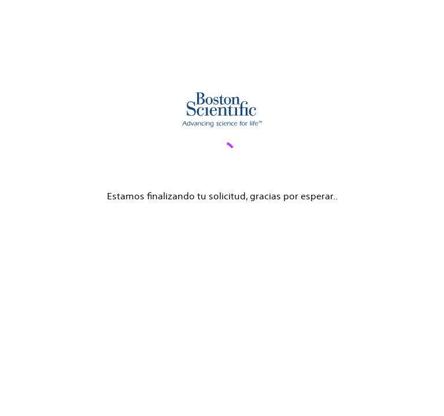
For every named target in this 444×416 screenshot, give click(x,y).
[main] (222, 102)
